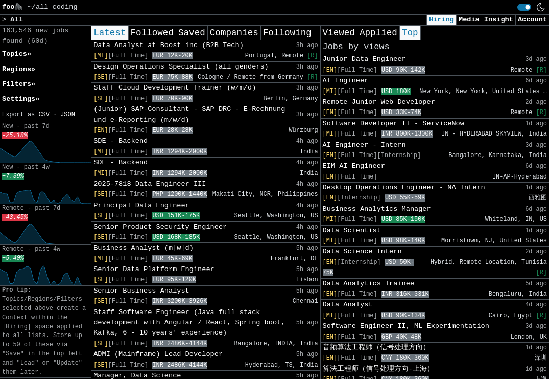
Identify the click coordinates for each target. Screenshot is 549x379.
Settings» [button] (20, 99)
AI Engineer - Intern (364, 145)
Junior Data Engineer (364, 59)
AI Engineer (346, 80)
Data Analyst (348, 304)
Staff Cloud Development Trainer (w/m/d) (174, 88)
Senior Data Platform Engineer (153, 269)
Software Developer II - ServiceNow (393, 123)
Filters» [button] (18, 84)
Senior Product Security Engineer (160, 227)
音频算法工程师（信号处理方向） (376, 347)
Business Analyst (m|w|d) (143, 248)
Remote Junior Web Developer (379, 102)
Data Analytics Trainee (368, 283)
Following (287, 33)
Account (532, 20)
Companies (234, 33)
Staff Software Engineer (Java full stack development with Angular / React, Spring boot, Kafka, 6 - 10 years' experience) (189, 322)
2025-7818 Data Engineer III (149, 184)
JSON (67, 114)
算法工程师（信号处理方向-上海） (378, 369)
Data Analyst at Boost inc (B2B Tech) (168, 45)
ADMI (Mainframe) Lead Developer (158, 354)
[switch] (524, 7)
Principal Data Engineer (141, 205)
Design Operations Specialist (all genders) (181, 67)
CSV (43, 114)
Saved (191, 33)
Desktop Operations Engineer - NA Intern (404, 187)
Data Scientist (352, 230)
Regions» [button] (18, 69)
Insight (498, 20)
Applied (378, 33)
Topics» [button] (16, 54)
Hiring (441, 20)
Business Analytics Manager (377, 209)
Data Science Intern (362, 251)
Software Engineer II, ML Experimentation (406, 326)
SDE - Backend (120, 141)
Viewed (339, 33)
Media (469, 20)
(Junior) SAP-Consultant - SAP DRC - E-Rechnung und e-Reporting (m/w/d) (189, 114)
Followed (152, 33)
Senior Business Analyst (141, 291)
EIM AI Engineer (354, 166)
